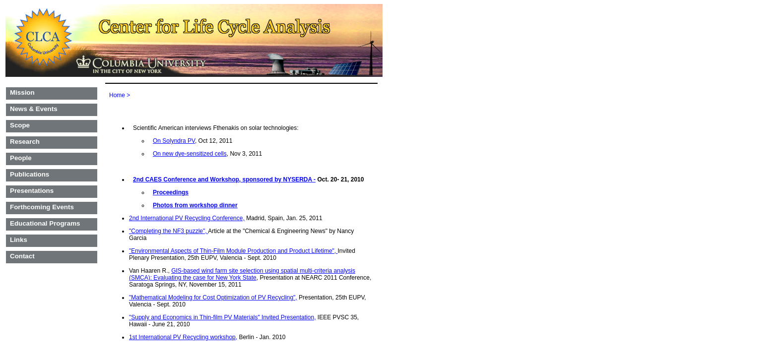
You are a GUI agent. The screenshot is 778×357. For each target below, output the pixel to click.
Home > (119, 95)
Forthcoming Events (42, 207)
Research (25, 141)
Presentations (32, 190)
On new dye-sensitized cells (190, 153)
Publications (29, 174)
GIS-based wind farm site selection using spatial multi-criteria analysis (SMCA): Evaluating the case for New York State (242, 274)
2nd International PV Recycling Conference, (187, 218)
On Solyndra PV (174, 140)
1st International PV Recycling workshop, (183, 337)
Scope (20, 125)
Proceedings (171, 192)
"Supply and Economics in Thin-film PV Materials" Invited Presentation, (222, 317)
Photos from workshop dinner (195, 205)
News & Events (34, 109)
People (21, 158)
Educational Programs (45, 223)
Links (18, 239)
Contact (22, 256)
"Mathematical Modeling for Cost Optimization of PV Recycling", (213, 297)
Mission (22, 92)
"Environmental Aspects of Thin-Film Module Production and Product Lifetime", (233, 250)
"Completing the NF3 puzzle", (168, 231)
